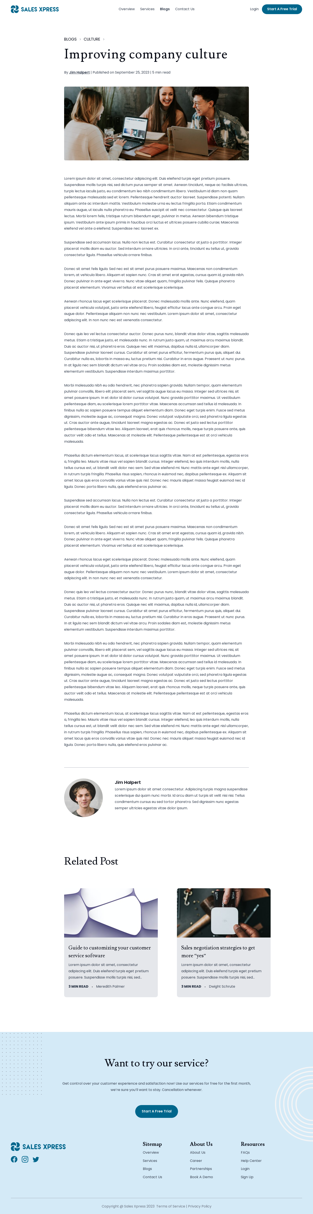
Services (147, 9)
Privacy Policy (199, 1206)
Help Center (251, 1160)
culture (92, 39)
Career (196, 1160)
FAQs (245, 1152)
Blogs (165, 9)
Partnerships (201, 1168)
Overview (127, 9)
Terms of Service (170, 1206)
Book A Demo (201, 1177)
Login (254, 9)
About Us (197, 1152)
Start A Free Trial (282, 9)
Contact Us (185, 9)
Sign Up (247, 1177)
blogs (70, 39)
